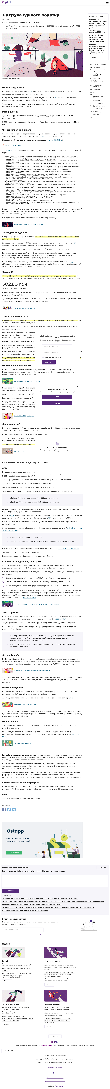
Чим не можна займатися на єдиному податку (29, 224)
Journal (7, 3)
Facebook (4, 809)
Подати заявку (14, 852)
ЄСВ (94, 92)
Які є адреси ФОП (20, 451)
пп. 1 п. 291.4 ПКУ (54, 140)
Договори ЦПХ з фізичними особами (26, 704)
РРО (94, 117)
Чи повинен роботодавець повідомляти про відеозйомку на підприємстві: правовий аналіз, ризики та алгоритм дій (48, 908)
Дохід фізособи (98, 103)
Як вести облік (97, 108)
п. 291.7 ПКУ (9, 150)
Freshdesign (59, 1082)
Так (55, 396)
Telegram (14, 809)
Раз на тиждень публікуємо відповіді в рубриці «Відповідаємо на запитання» (34, 871)
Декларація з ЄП (98, 89)
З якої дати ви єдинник (97, 75)
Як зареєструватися (99, 64)
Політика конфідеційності (55, 1074)
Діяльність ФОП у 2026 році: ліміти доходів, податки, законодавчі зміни (96, 38)
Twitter (9, 809)
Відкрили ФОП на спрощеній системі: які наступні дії (32, 670)
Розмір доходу (97, 67)
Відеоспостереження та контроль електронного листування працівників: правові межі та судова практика (17, 1015)
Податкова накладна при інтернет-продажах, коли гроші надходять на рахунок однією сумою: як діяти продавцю (59, 970)
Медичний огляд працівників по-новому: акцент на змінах (25, 911)
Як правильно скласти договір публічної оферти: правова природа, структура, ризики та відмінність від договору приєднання (53, 902)
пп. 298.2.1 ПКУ (29, 597)
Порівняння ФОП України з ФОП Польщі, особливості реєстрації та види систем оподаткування (57, 1016)
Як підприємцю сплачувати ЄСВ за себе (27, 381)
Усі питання (102, 867)
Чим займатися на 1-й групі (99, 70)
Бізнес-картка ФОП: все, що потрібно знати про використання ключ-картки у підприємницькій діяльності (17, 971)
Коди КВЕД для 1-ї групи (13, 145)
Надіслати (46, 362)
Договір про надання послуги (55, 1077)
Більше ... (95, 57)
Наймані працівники (99, 106)
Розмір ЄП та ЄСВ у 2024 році (24, 416)
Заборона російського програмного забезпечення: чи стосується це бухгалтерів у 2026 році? (40, 899)
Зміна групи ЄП (97, 100)
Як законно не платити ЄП (97, 86)
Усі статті (55, 1032)
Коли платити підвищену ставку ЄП (98, 96)
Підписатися (53, 930)
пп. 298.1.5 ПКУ (59, 619)
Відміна (55, 403)
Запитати (10, 890)
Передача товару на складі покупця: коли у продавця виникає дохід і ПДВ (31, 905)
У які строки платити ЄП (99, 82)
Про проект (9, 1047)
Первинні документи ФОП (22, 743)
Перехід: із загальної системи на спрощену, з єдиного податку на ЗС (36, 604)
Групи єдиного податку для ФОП (25, 308)
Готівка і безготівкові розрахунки (97, 113)
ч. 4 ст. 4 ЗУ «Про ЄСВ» (68, 548)
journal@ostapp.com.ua (55, 1064)
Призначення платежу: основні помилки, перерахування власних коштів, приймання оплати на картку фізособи (58, 1010)
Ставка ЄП (96, 78)
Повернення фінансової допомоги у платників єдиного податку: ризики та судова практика (97, 49)
